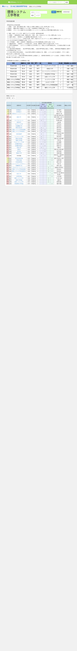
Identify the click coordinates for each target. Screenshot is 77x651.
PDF (53, 12)
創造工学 (19, 117)
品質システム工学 (19, 181)
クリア (38, 15)
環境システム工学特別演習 (19, 169)
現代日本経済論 (19, 158)
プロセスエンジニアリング (19, 167)
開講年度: (59, 11)
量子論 (19, 151)
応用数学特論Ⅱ (19, 145)
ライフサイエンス (19, 120)
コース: (8, 98)
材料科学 (19, 122)
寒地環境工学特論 (19, 183)
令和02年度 (66, 12)
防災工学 (19, 173)
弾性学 (19, 149)
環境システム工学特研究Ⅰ (19, 131)
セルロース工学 (19, 124)
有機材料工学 (19, 165)
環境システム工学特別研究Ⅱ (19, 171)
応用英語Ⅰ (19, 110)
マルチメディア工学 (19, 142)
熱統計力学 (19, 153)
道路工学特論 (19, 180)
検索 (67, 2)
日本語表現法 (19, 162)
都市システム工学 (19, 178)
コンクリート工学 (19, 136)
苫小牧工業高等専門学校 (18, 6)
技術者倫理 (19, 134)
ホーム (5, 6)
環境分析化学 (19, 127)
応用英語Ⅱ (19, 111)
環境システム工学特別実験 (19, 129)
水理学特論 (19, 176)
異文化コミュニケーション (19, 113)
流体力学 (19, 147)
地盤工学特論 (19, 140)
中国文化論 (19, 160)
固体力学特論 (19, 138)
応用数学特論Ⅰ (19, 144)
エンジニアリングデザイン (19, 163)
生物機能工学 (19, 126)
